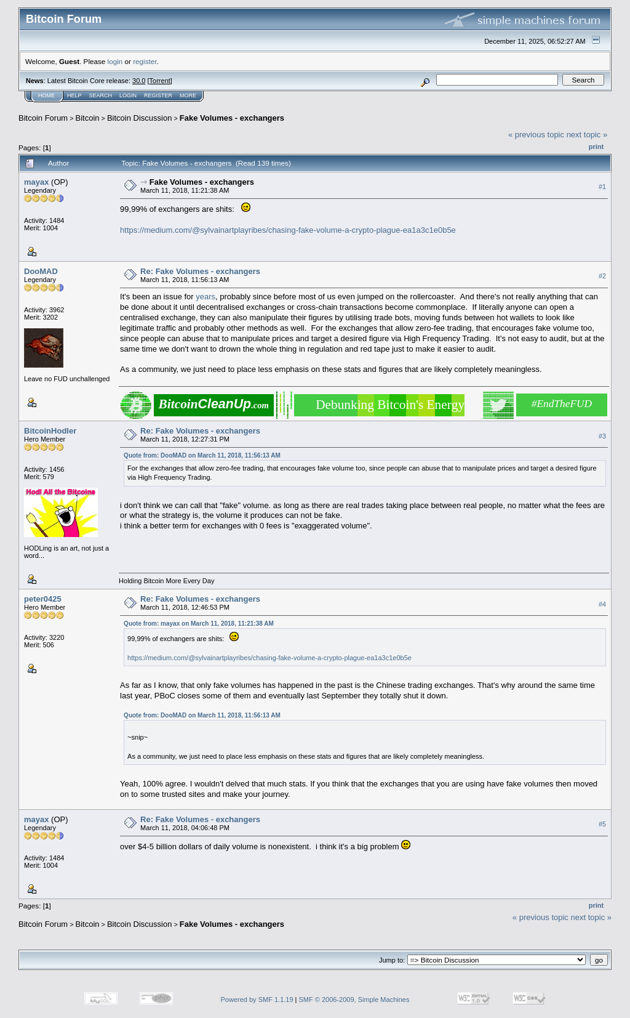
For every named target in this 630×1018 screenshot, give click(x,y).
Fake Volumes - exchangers (232, 118)
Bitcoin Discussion (139, 118)
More (188, 95)
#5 (602, 824)
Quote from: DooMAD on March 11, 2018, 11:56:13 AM (202, 455)
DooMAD (41, 271)
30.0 (138, 80)
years (205, 296)
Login (128, 95)
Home (46, 95)
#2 (602, 276)
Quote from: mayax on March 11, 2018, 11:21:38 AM (199, 623)
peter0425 (43, 599)
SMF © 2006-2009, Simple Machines (354, 999)
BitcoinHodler (50, 430)
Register (158, 95)
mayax (36, 182)
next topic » (587, 134)
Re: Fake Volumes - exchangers (200, 271)
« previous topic (536, 134)
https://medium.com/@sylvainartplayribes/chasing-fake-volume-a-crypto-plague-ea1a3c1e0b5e (288, 230)
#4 (602, 604)
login (115, 61)
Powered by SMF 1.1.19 (257, 999)
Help (74, 95)
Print (596, 146)
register (144, 61)
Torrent (160, 80)
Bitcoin (88, 118)
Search (101, 95)
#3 (602, 436)
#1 (602, 186)
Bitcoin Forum (43, 118)
